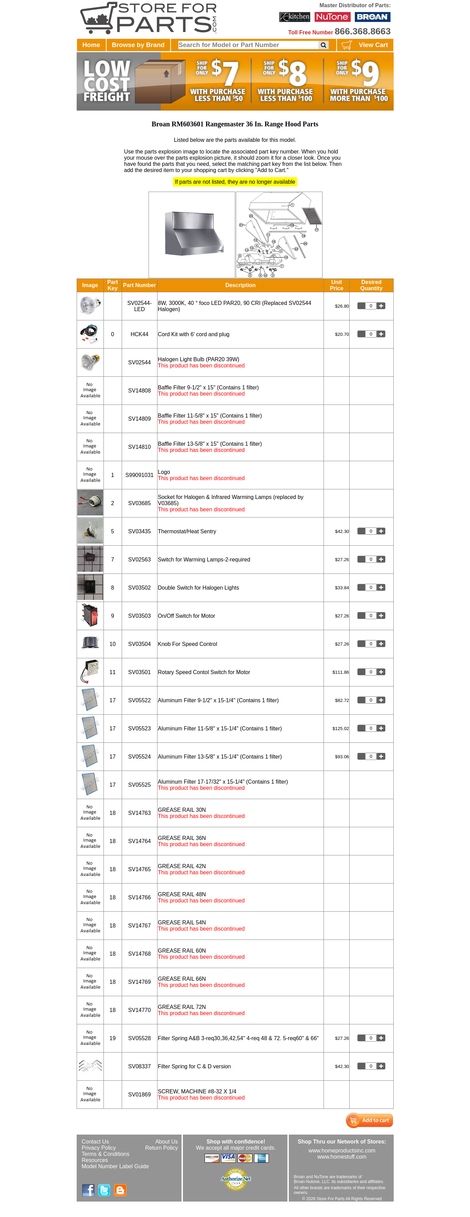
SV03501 (139, 672)
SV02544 (139, 362)
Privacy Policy (99, 1148)
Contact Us (95, 1142)
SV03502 (139, 588)
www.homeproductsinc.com (341, 1150)
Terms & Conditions (106, 1154)
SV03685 (139, 503)
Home (91, 44)
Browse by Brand (138, 44)
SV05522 (139, 700)
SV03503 (139, 616)
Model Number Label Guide (115, 1166)
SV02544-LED (139, 306)
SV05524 (139, 757)
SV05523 (139, 728)
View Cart (364, 45)
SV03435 (139, 531)
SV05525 (139, 785)
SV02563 (139, 559)
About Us (166, 1142)
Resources (95, 1160)
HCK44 (140, 334)
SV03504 (139, 644)
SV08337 (139, 1066)
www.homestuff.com (342, 1157)
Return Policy (161, 1148)
